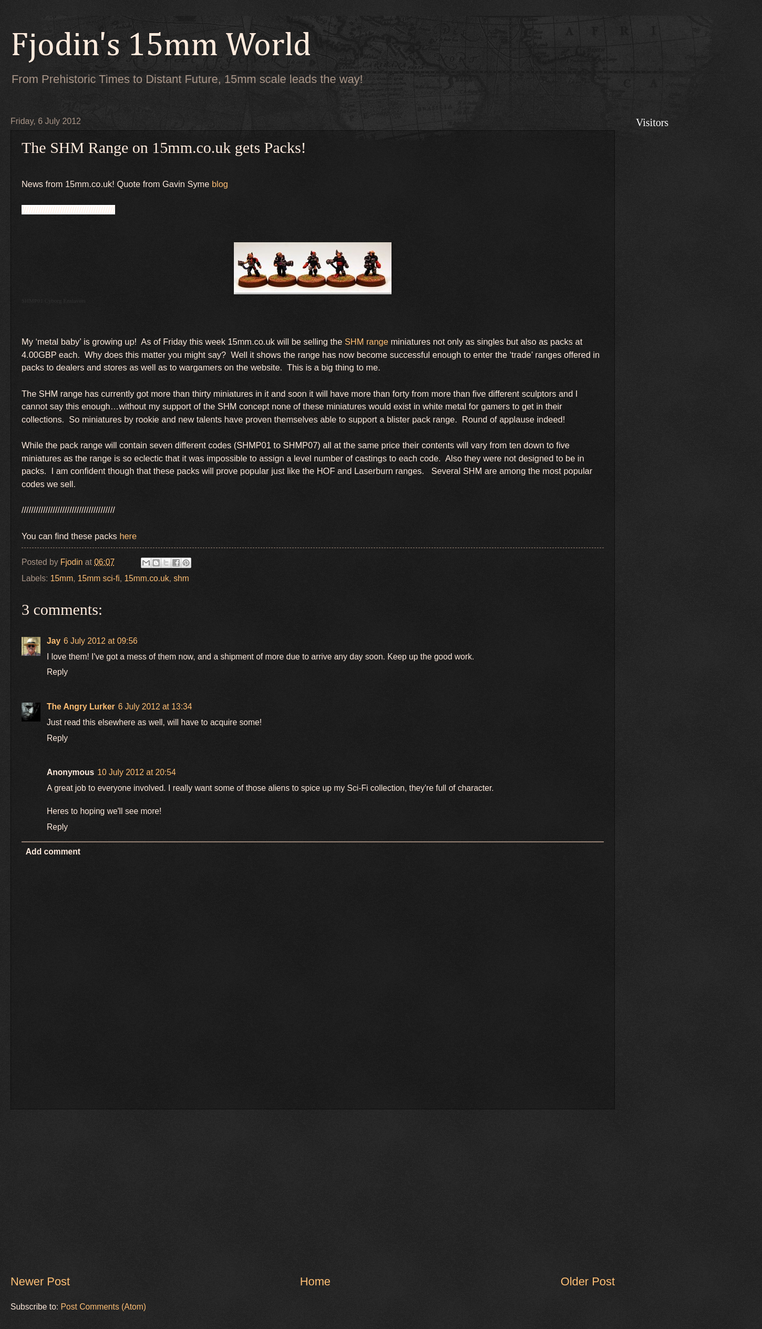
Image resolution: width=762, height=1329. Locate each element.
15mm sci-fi (99, 578)
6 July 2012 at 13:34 (155, 706)
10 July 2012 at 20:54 (136, 772)
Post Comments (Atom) (103, 1306)
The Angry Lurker (81, 706)
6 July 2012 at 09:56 (101, 640)
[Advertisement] (313, 1191)
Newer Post (40, 1281)
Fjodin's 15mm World (161, 46)
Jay (53, 640)
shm (181, 578)
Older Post (588, 1281)
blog (220, 184)
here (128, 536)
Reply (57, 671)
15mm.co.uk (146, 578)
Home (315, 1281)
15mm (61, 578)
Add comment (53, 851)
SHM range (366, 341)
